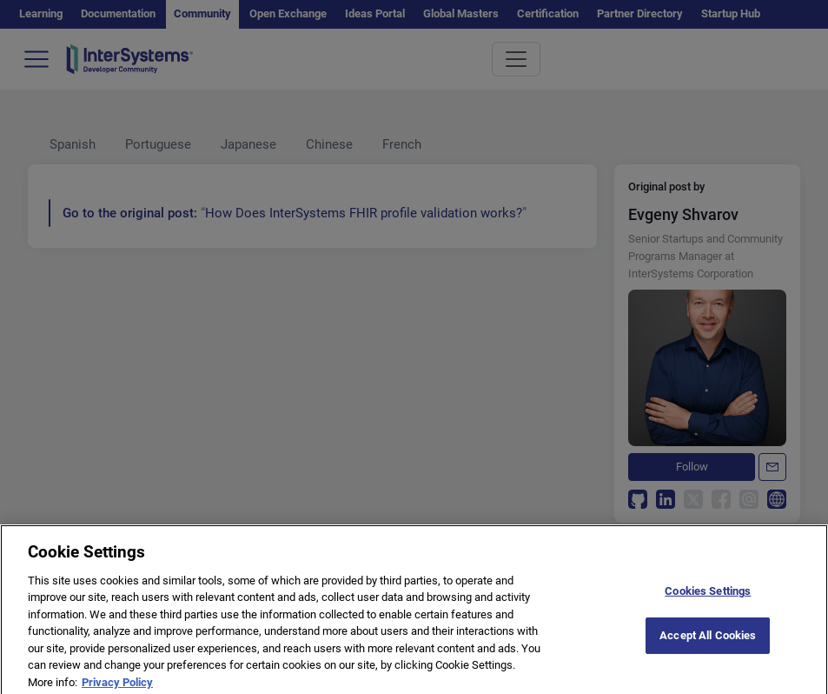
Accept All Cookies (707, 642)
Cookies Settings (708, 597)
